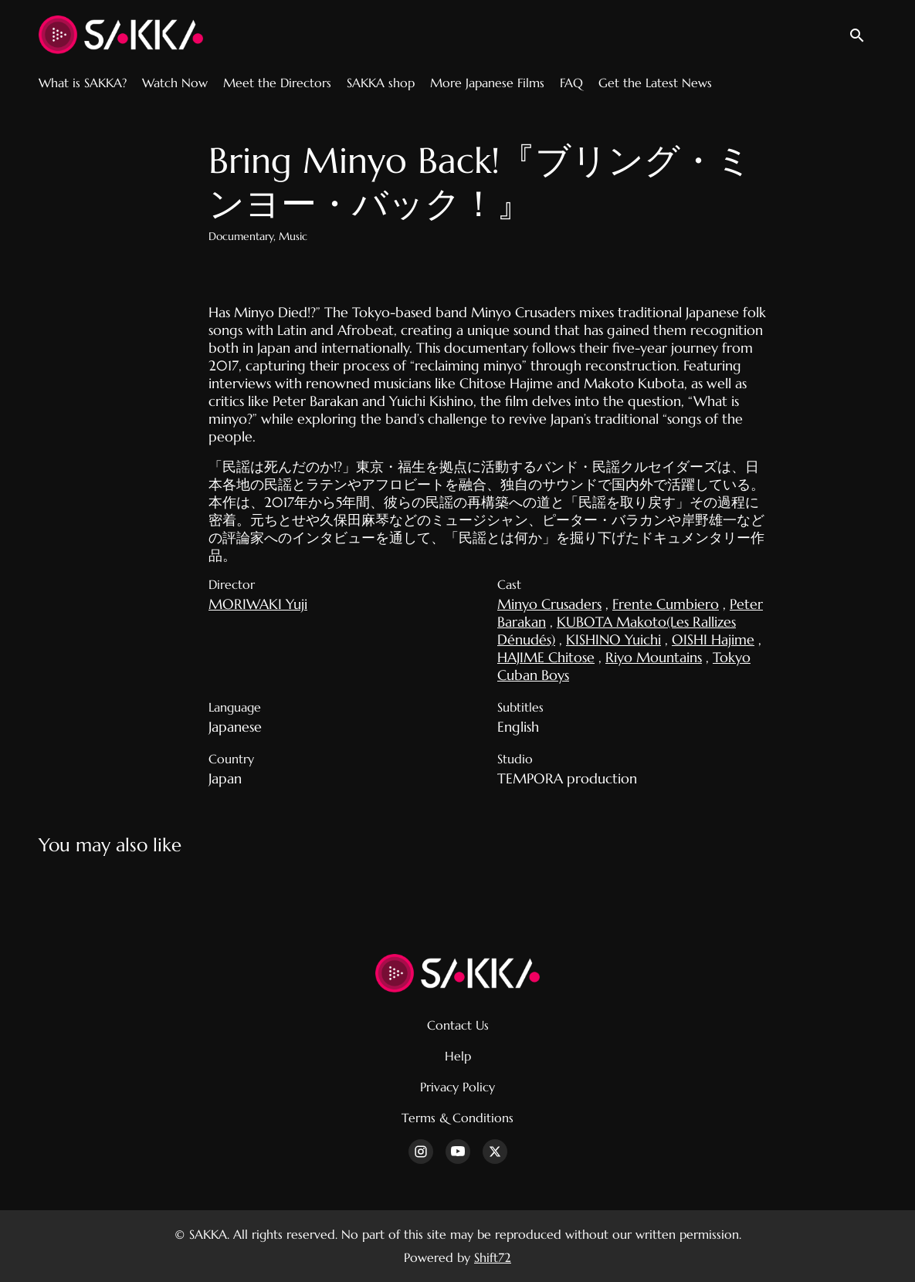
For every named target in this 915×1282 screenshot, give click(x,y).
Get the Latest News (655, 82)
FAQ (571, 82)
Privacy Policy (457, 1086)
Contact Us (458, 1025)
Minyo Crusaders (549, 604)
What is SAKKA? (83, 82)
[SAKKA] (457, 973)
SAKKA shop (381, 82)
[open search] (862, 34)
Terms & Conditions (457, 1117)
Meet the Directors (277, 82)
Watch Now (175, 82)
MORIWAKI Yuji (257, 604)
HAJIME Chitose (546, 657)
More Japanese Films (487, 82)
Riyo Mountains (653, 657)
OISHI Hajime (713, 639)
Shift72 (492, 1257)
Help (458, 1056)
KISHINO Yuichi (613, 639)
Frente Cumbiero (665, 604)
